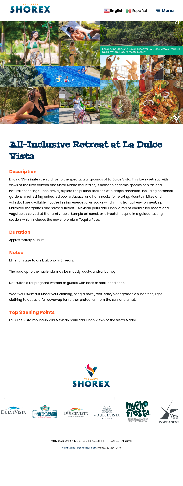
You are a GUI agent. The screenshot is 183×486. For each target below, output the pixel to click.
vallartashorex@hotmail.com (79, 460)
